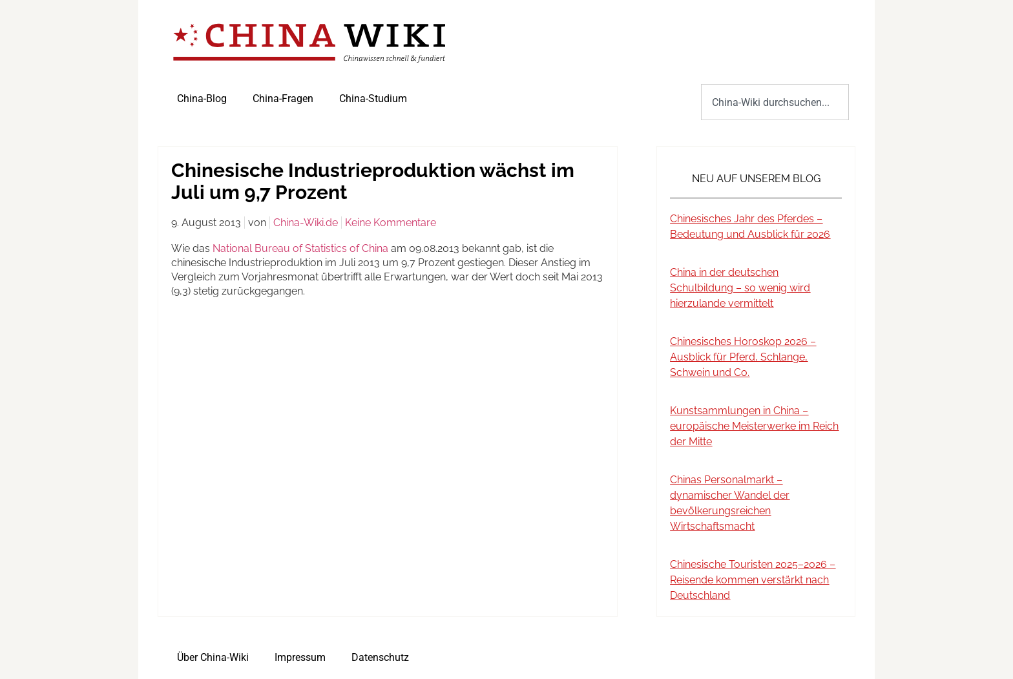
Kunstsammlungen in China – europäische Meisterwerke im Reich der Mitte (754, 426)
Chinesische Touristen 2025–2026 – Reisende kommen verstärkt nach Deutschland (752, 579)
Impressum (300, 657)
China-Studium (373, 98)
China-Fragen (283, 98)
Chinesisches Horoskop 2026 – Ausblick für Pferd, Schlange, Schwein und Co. (743, 357)
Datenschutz (380, 657)
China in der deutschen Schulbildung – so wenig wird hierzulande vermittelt (740, 287)
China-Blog (202, 98)
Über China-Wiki (213, 657)
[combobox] (775, 102)
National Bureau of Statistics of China (300, 248)
